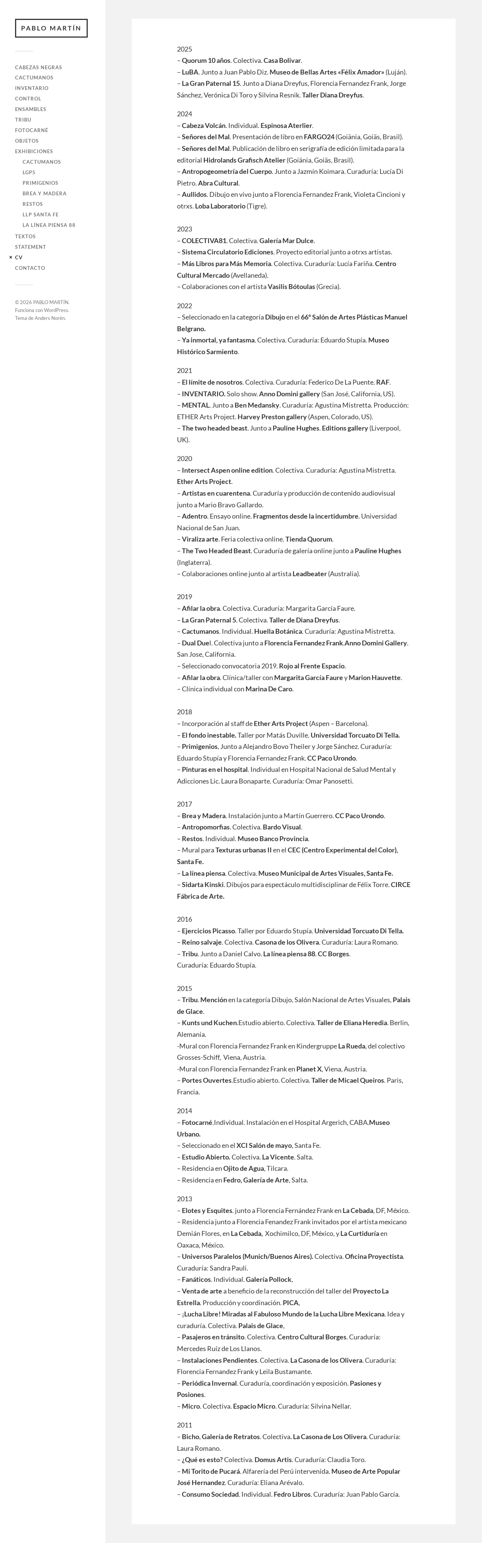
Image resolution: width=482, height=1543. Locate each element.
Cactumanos (34, 78)
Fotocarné (31, 130)
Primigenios (40, 183)
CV (19, 257)
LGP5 (29, 172)
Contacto (30, 268)
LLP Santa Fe (41, 215)
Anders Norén (50, 318)
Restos (33, 204)
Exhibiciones (34, 151)
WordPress (56, 310)
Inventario (32, 88)
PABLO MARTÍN (51, 28)
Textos (25, 236)
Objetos (27, 141)
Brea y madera (45, 193)
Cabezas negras (38, 67)
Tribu (23, 120)
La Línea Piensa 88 (49, 225)
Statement (30, 247)
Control (28, 99)
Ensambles (30, 109)
